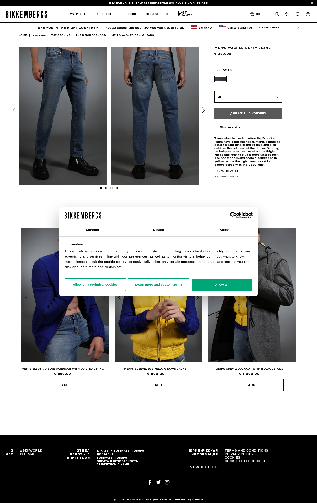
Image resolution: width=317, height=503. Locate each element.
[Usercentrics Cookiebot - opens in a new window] (233, 215)
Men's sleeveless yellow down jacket (156, 369)
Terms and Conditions (246, 450)
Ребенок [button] (129, 14)
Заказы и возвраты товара (120, 450)
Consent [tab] (92, 230)
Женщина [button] (103, 14)
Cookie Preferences (245, 461)
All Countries (269, 28)
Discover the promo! (220, 14)
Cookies (232, 457)
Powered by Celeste (188, 499)
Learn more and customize (158, 284)
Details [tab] (158, 230)
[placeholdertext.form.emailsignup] (268, 467)
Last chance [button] (185, 14)
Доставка (105, 454)
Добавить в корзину (248, 113)
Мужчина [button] (78, 14)
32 (219, 97)
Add (65, 385)
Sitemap (28, 454)
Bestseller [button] (157, 14)
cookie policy (115, 261)
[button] (203, 110)
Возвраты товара (112, 457)
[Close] (312, 3)
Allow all (222, 284)
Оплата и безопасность (117, 461)
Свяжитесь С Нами (113, 464)
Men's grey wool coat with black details (249, 369)
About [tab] (224, 230)
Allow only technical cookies (95, 284)
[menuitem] (80, 14)
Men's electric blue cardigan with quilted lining (63, 369)
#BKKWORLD (31, 450)
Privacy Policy (239, 454)
